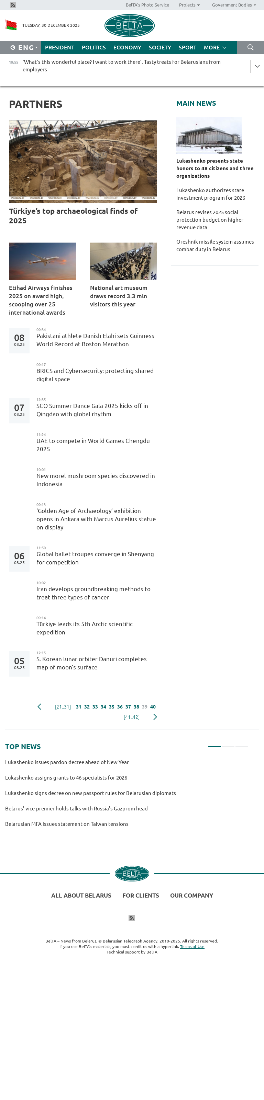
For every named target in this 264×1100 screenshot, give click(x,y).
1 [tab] (214, 743)
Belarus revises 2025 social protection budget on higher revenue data (209, 219)
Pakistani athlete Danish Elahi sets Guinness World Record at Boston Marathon (95, 339)
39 (144, 707)
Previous (39, 707)
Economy (127, 47)
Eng (26, 47)
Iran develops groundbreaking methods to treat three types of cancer (93, 593)
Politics (94, 47)
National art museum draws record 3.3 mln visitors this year (118, 295)
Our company (191, 895)
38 (136, 707)
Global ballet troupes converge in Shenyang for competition (95, 558)
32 (87, 707)
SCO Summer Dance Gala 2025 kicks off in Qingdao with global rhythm (92, 409)
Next (155, 717)
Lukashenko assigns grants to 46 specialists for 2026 (66, 778)
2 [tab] (228, 743)
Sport (187, 47)
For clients (140, 895)
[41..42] (132, 717)
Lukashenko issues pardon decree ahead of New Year (68, 762)
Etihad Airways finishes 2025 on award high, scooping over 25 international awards (41, 300)
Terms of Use (192, 946)
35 (111, 707)
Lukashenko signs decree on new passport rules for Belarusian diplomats (90, 793)
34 (103, 707)
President (59, 47)
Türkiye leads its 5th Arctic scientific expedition (84, 628)
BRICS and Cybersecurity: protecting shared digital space (95, 374)
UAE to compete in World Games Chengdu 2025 (93, 444)
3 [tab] (241, 743)
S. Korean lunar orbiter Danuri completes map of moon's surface (91, 663)
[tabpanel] (127, 796)
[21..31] (63, 707)
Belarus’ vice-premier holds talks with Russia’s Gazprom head (76, 808)
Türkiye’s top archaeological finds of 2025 (73, 216)
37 (128, 707)
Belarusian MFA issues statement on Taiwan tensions (67, 824)
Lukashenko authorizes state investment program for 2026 (210, 194)
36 (120, 707)
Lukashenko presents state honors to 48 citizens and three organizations (215, 168)
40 (153, 707)
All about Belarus (81, 895)
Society (160, 47)
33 (95, 707)
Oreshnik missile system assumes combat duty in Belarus (215, 245)
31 (78, 707)
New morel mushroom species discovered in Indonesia (95, 479)
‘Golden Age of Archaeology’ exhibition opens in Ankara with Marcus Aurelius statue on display (96, 518)
